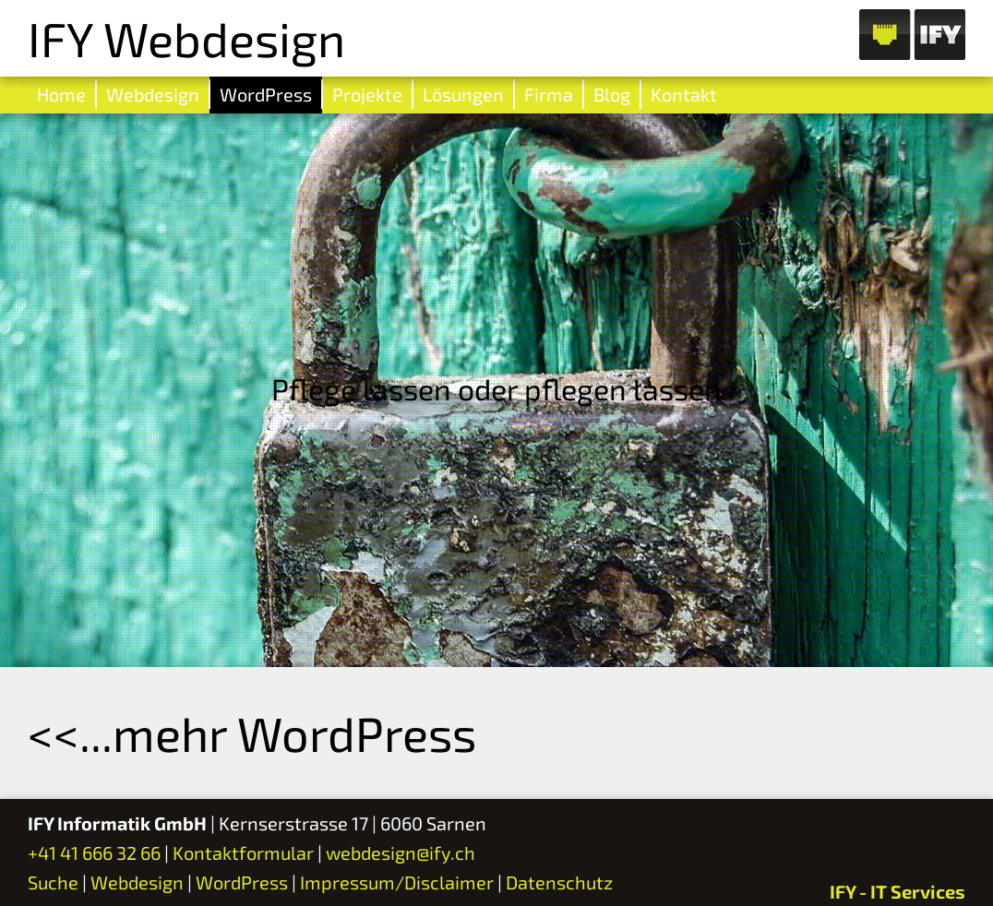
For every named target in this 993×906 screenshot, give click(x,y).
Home (61, 94)
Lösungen (463, 94)
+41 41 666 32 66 (94, 852)
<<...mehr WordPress (252, 732)
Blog (611, 94)
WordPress (266, 94)
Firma (548, 94)
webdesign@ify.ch (400, 852)
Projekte (367, 94)
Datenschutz (559, 882)
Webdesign (152, 94)
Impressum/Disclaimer (397, 882)
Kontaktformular (243, 852)
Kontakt (684, 94)
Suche (53, 882)
